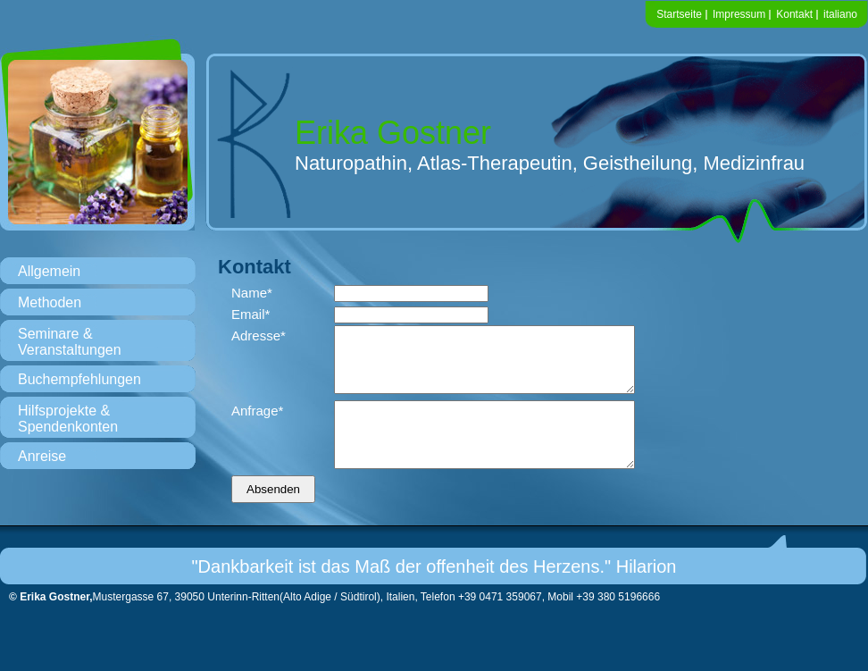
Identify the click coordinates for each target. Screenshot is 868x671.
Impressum (739, 14)
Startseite (679, 14)
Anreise (42, 456)
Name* (251, 292)
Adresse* (258, 335)
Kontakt (794, 14)
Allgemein (49, 271)
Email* (250, 314)
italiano (840, 14)
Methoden (49, 302)
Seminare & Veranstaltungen (69, 341)
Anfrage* (257, 424)
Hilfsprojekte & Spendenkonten (68, 418)
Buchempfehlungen (79, 379)
